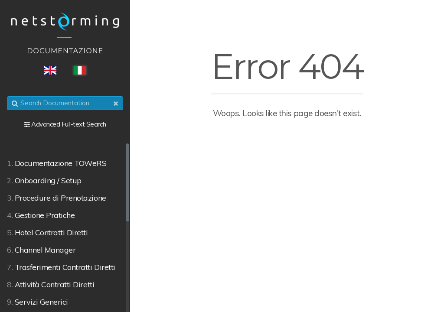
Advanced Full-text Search (68, 124)
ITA (80, 70)
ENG (50, 70)
